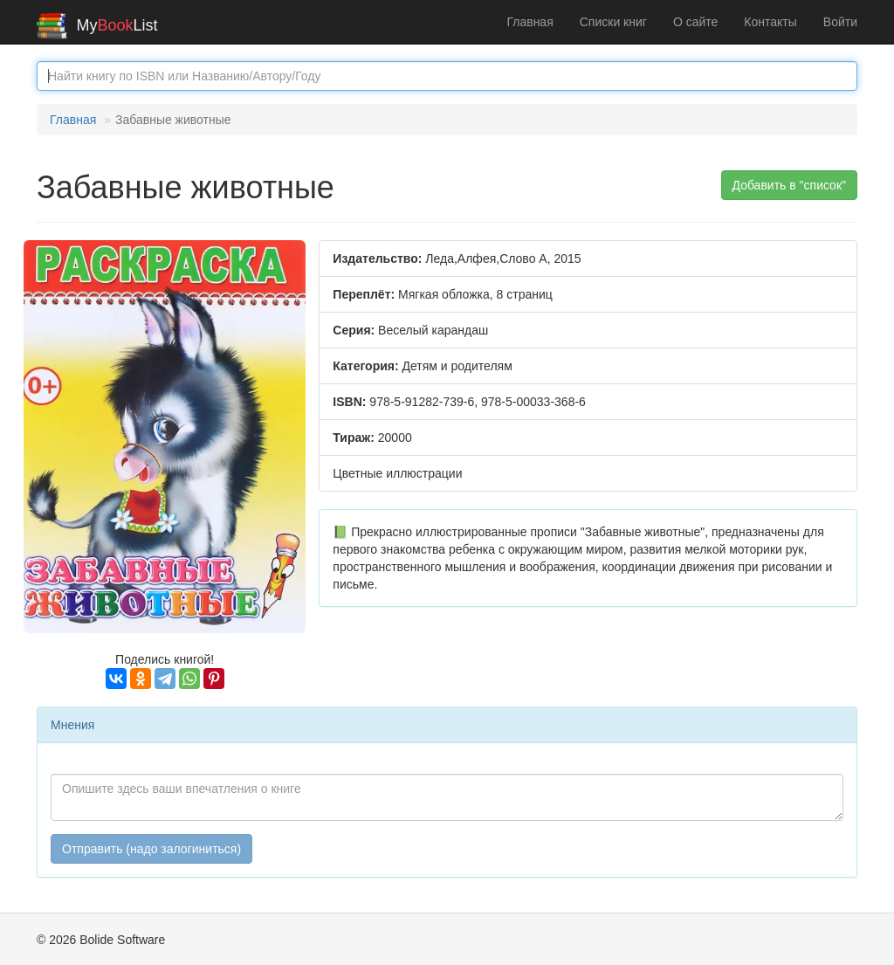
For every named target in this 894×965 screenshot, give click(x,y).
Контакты (770, 22)
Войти (840, 22)
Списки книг (613, 22)
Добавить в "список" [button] (789, 185)
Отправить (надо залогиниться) (151, 849)
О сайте (695, 22)
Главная (529, 22)
